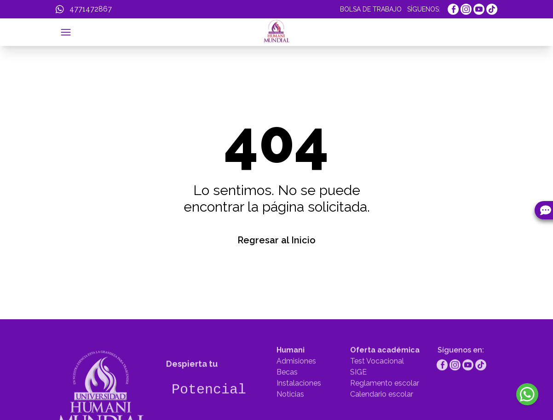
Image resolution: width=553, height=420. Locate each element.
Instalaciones (298, 401)
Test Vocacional (377, 379)
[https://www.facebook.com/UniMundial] (453, 9)
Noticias (290, 412)
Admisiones (296, 379)
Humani (290, 368)
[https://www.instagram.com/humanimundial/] (466, 9)
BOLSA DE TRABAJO (371, 9)
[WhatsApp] (84, 9)
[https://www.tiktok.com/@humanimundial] (491, 9)
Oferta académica (385, 368)
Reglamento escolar (384, 401)
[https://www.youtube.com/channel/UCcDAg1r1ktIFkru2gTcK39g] (478, 9)
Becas (287, 390)
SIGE (358, 390)
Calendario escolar (381, 412)
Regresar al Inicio (276, 240)
